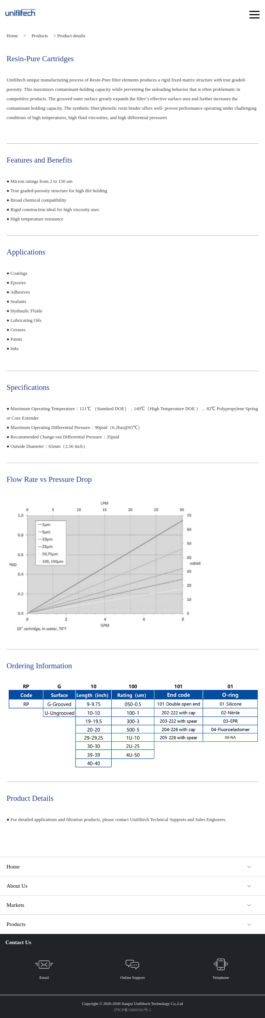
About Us (17, 886)
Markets (15, 905)
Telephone (221, 967)
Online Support (132, 967)
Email (44, 967)
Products (39, 35)
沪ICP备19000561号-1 (132, 1010)
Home (12, 35)
